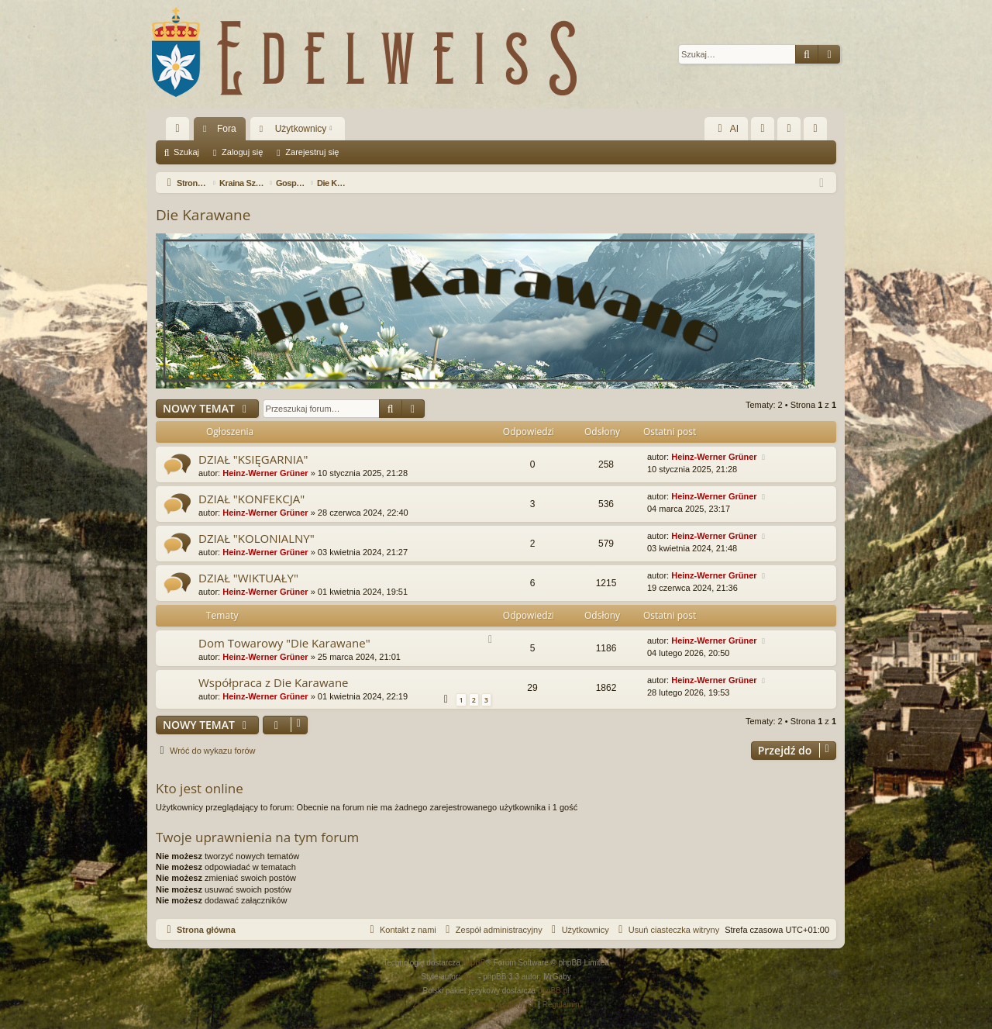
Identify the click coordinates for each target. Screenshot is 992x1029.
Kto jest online (199, 788)
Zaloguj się (242, 152)
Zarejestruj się (312, 152)
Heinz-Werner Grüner (265, 473)
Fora (226, 128)
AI (726, 128)
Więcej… (180, 131)
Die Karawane (203, 215)
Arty (470, 976)
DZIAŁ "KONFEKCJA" (251, 498)
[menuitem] (762, 128)
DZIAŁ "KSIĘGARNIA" (253, 459)
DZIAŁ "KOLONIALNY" (256, 538)
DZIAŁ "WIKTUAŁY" (248, 577)
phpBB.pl (554, 990)
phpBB (474, 962)
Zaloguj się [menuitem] (792, 131)
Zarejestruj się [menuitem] (818, 131)
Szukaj (186, 152)
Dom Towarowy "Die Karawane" (284, 643)
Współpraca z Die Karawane (273, 682)
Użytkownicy (301, 128)
